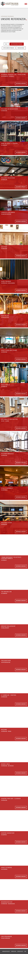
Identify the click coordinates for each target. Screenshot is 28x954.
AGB (25, 951)
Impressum (13, 951)
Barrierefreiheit (6, 951)
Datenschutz (20, 951)
